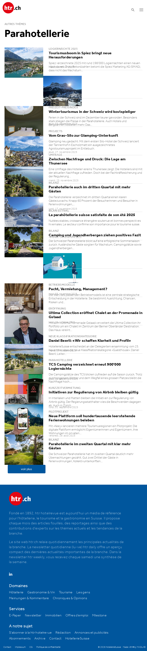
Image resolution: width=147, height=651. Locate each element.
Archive (39, 638)
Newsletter (33, 615)
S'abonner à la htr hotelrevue (30, 632)
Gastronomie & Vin (41, 592)
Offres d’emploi (76, 615)
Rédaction (63, 632)
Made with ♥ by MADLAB (134, 647)
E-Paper (15, 615)
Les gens (83, 592)
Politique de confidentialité (48, 647)
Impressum (20, 647)
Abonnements (20, 638)
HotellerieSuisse (77, 638)
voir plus (26, 469)
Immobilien (53, 615)
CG (31, 647)
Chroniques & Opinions (70, 598)
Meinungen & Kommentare (29, 598)
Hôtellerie (16, 592)
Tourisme (66, 592)
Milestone (99, 615)
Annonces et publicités (92, 632)
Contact (55, 638)
